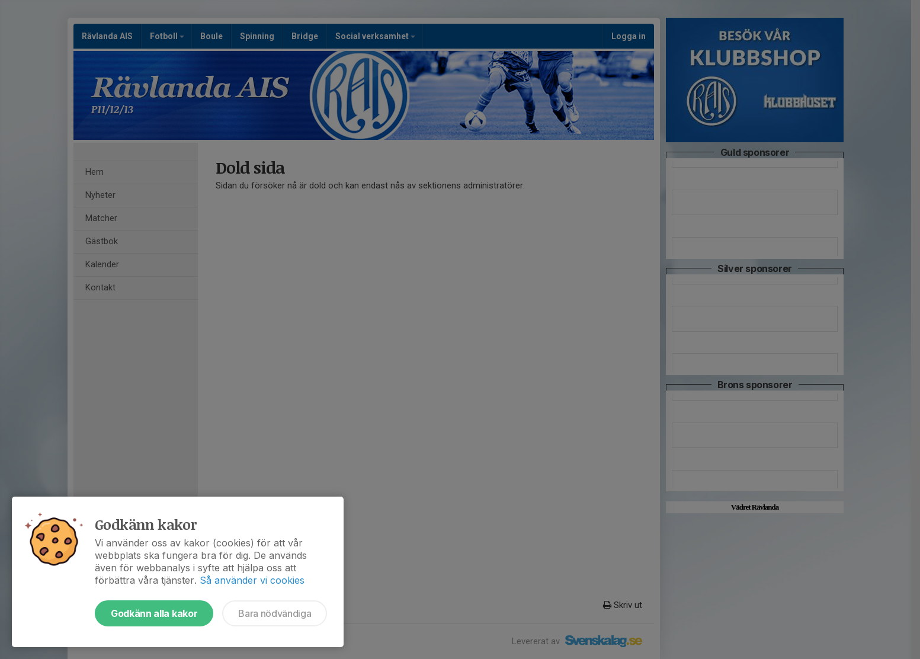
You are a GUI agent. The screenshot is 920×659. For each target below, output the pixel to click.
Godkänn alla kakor (154, 613)
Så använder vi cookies (252, 580)
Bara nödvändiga (274, 613)
